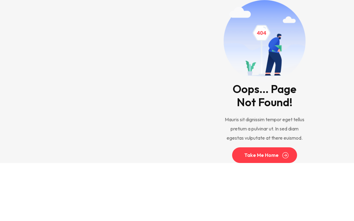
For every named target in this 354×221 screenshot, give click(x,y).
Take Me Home (261, 155)
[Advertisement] (87, 82)
